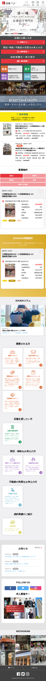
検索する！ (23, 42)
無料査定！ (23, 52)
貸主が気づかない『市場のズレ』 (16, 571)
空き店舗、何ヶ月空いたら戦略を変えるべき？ (20, 556)
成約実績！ (23, 61)
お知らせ (34, 667)
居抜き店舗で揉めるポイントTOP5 (16, 564)
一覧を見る (37, 547)
